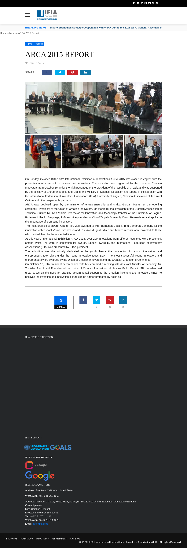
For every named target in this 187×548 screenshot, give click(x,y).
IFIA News (74, 538)
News (12, 33)
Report (39, 44)
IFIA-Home (11, 538)
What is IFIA (42, 538)
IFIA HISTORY (26, 538)
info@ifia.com (40, 523)
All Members (59, 538)
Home (3, 33)
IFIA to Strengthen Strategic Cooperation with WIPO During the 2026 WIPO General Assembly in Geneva (111, 27)
